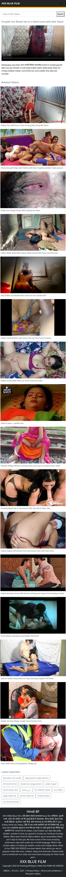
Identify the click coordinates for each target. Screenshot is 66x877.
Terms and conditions (51, 870)
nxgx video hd (9, 795)
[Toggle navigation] (61, 3)
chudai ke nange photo (30, 784)
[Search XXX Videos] (28, 14)
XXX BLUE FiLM (10, 3)
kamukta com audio (12, 778)
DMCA (6, 870)
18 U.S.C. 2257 (17, 870)
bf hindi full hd (9, 784)
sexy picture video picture (37, 778)
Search (60, 14)
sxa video (58, 789)
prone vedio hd (27, 795)
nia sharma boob (11, 801)
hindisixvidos (43, 795)
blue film (47, 815)
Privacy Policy (32, 870)
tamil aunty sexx (10, 789)
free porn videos (33, 873)
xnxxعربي (26, 789)
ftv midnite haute (42, 789)
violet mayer (51, 784)
